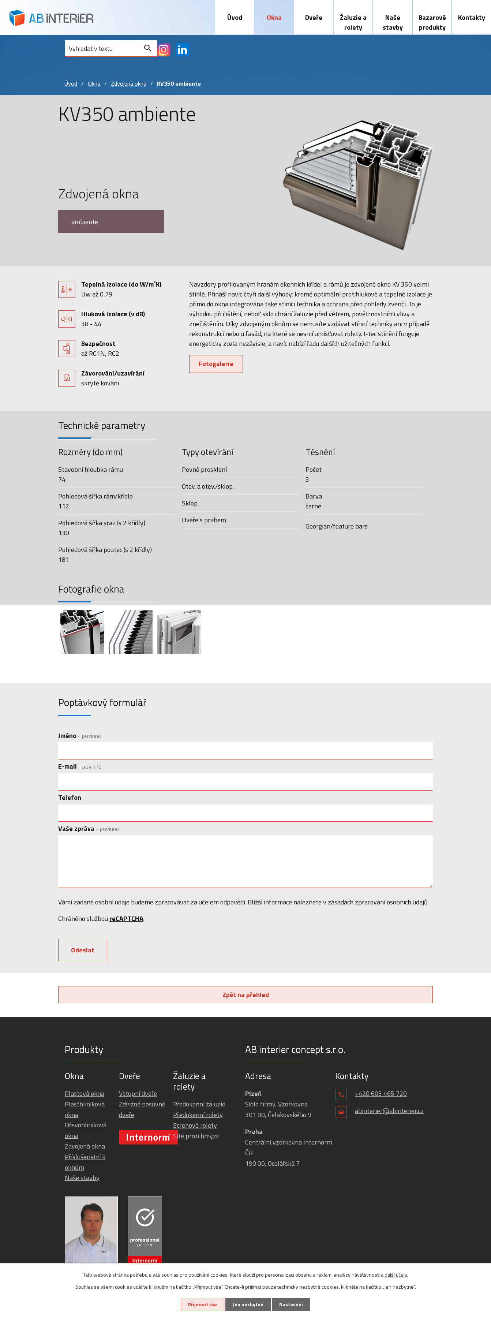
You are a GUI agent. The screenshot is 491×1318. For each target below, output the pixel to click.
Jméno (79, 737)
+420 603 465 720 (381, 1096)
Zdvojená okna (128, 84)
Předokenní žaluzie (199, 1107)
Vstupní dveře (138, 1096)
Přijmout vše (200, 1304)
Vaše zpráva (88, 830)
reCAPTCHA (126, 920)
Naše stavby (393, 22)
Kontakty (471, 17)
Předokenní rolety (198, 1117)
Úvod (234, 17)
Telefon (69, 798)
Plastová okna (84, 1096)
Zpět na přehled (245, 997)
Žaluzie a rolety (353, 22)
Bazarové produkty (432, 22)
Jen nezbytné (248, 1304)
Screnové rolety (195, 1128)
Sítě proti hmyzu (196, 1138)
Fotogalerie (216, 365)
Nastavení (293, 1304)
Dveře (313, 17)
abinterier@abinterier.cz (389, 1113)
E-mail (79, 767)
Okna (274, 17)
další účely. (396, 1274)
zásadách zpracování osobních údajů (378, 903)
